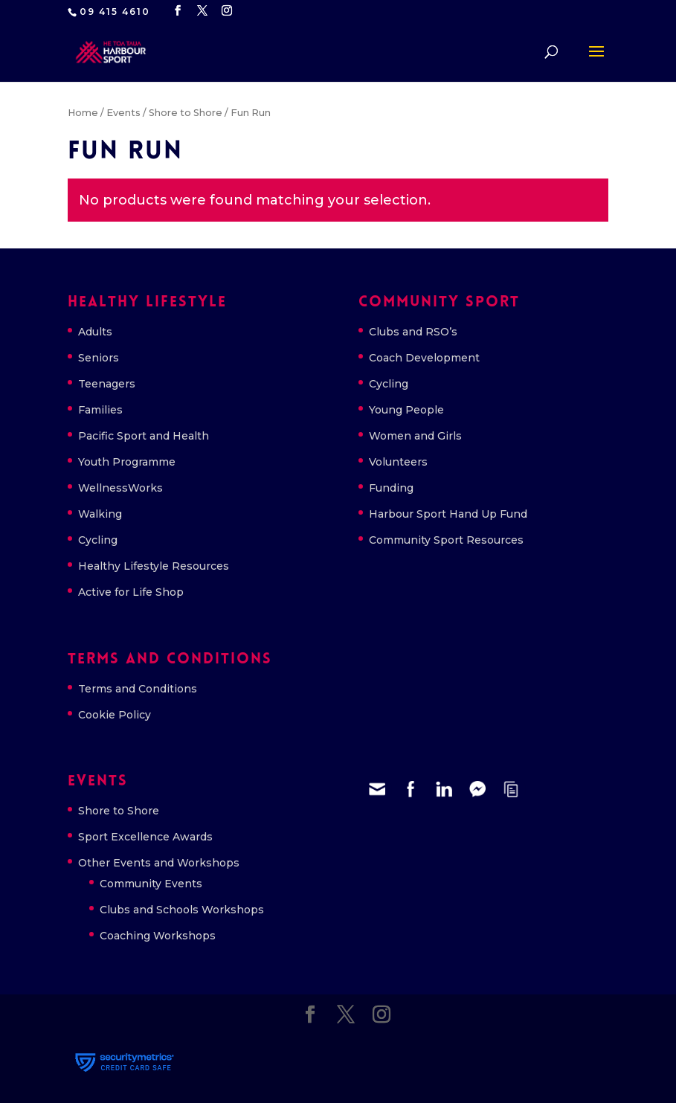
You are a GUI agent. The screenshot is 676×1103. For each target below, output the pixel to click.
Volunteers (398, 462)
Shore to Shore (185, 112)
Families (100, 410)
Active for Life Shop (131, 592)
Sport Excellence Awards (145, 836)
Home (83, 112)
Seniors (98, 357)
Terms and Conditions (137, 688)
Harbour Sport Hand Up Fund (448, 514)
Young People (406, 410)
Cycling (98, 540)
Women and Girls (415, 436)
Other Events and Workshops (158, 862)
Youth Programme (127, 462)
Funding (391, 488)
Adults (95, 331)
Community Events (151, 883)
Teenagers (106, 383)
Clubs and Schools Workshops (182, 909)
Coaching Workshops (158, 935)
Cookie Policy (114, 714)
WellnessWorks (120, 488)
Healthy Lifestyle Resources (153, 566)
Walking (100, 514)
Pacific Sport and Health (143, 436)
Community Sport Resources (446, 540)
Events (123, 112)
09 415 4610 (115, 11)
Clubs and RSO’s (413, 331)
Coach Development (424, 357)
